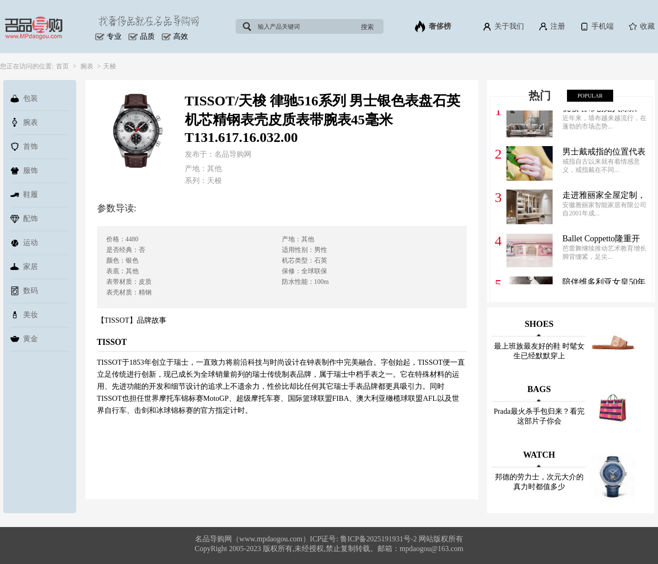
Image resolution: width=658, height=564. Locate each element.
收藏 (641, 26)
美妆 (24, 314)
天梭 (109, 66)
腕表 (86, 66)
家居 (24, 266)
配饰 (24, 218)
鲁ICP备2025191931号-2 (379, 539)
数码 (24, 290)
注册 (551, 26)
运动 (24, 242)
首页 (62, 66)
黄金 (24, 338)
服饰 (24, 170)
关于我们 (503, 26)
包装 (24, 98)
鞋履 (24, 194)
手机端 (596, 26)
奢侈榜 (433, 26)
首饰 (24, 146)
